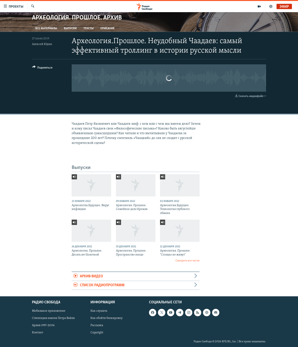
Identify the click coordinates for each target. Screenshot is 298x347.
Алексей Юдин (42, 44)
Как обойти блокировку (106, 318)
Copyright (96, 332)
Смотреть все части (187, 260)
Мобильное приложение (48, 311)
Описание (107, 28)
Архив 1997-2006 (43, 325)
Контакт (37, 332)
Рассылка (96, 325)
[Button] (42, 68)
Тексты (88, 28)
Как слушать (98, 311)
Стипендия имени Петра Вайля (53, 318)
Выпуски (70, 28)
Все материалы (46, 28)
